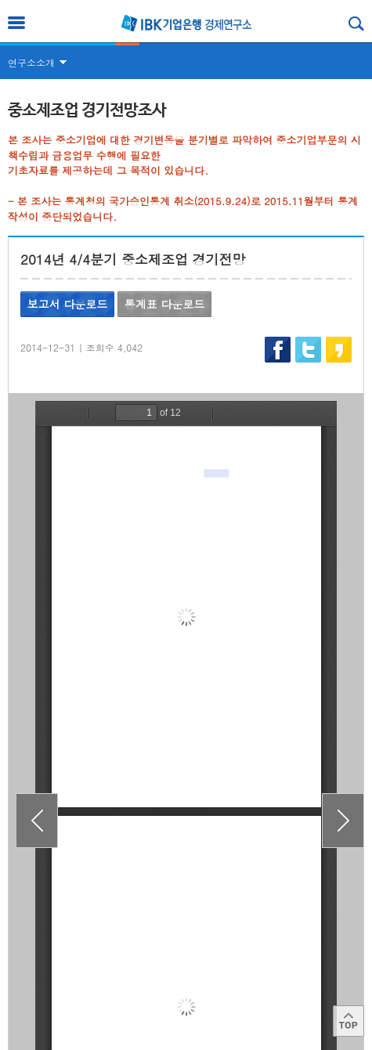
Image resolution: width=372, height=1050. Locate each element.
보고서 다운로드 (67, 304)
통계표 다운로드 (165, 304)
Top (348, 1021)
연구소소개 (31, 62)
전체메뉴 (16, 22)
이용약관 (38, 1010)
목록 (186, 898)
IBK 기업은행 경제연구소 (186, 23)
